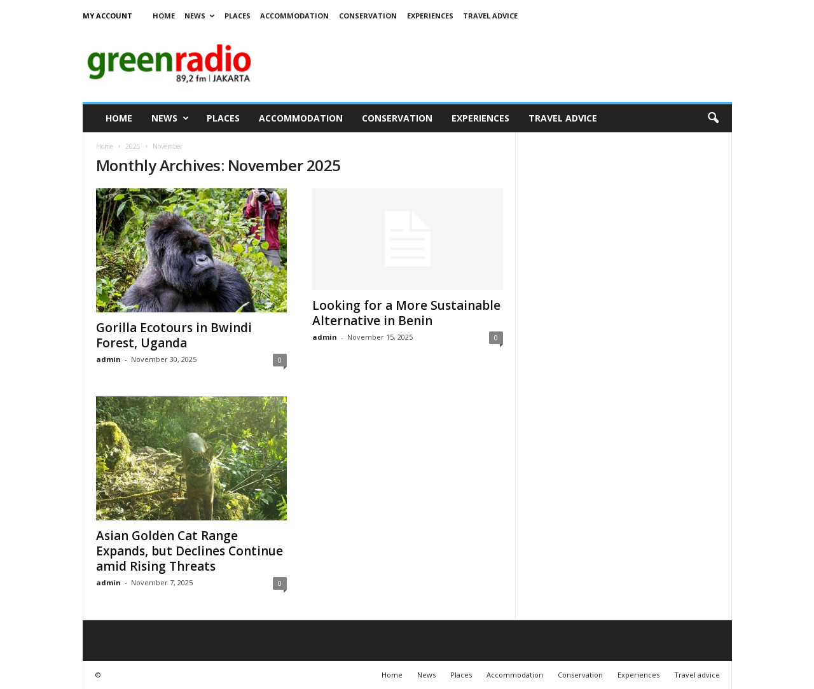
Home (164, 15)
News (199, 15)
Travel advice (490, 15)
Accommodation (294, 15)
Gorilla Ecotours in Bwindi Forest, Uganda (174, 335)
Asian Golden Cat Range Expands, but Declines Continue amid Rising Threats (189, 550)
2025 (133, 146)
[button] (713, 118)
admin (108, 359)
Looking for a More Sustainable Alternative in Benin (406, 313)
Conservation (368, 15)
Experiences (430, 15)
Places (237, 15)
